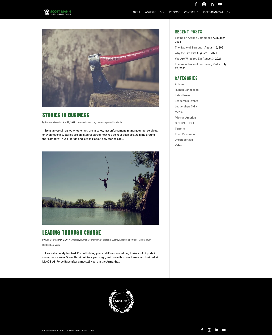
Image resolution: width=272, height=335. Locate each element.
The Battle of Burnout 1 (189, 47)
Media (119, 122)
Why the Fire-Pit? (185, 53)
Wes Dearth (51, 239)
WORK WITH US (153, 12)
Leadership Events (109, 239)
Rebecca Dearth (53, 122)
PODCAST (174, 12)
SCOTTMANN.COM (213, 12)
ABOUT (136, 12)
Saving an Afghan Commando (193, 38)
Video (57, 245)
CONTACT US (191, 12)
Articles (75, 239)
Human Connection (86, 122)
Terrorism (181, 128)
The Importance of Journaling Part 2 (197, 64)
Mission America (185, 117)
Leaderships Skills (105, 122)
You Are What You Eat (188, 58)
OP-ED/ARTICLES (185, 123)
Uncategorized (184, 139)
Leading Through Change (71, 232)
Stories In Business (65, 115)
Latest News (182, 95)
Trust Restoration (185, 134)
